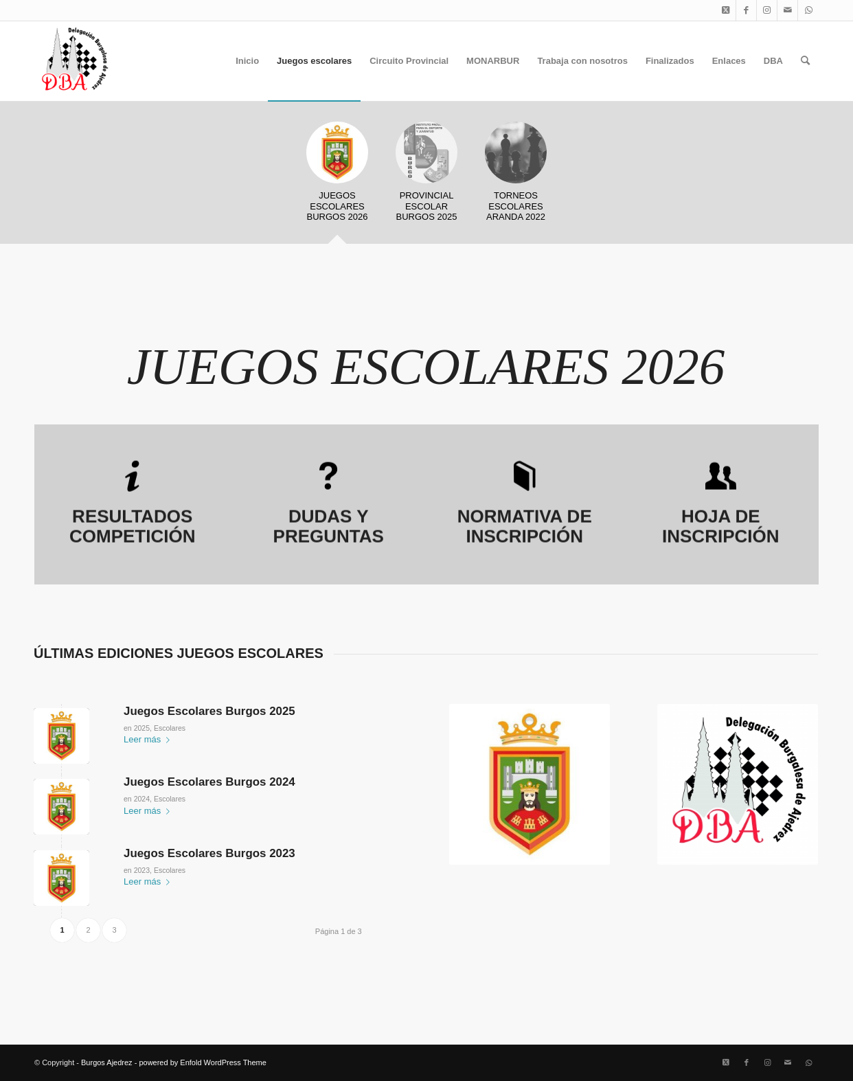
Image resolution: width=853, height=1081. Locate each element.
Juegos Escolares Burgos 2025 (209, 711)
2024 (142, 799)
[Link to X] (726, 10)
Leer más (149, 739)
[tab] (337, 177)
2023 (142, 870)
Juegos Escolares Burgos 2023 (209, 853)
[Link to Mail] (787, 10)
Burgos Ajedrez (107, 1062)
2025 (142, 728)
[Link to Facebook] (746, 10)
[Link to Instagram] (767, 10)
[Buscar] (805, 61)
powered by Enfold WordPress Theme (202, 1062)
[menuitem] (247, 61)
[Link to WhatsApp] (808, 10)
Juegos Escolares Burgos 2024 (209, 781)
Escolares (169, 728)
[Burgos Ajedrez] (74, 61)
